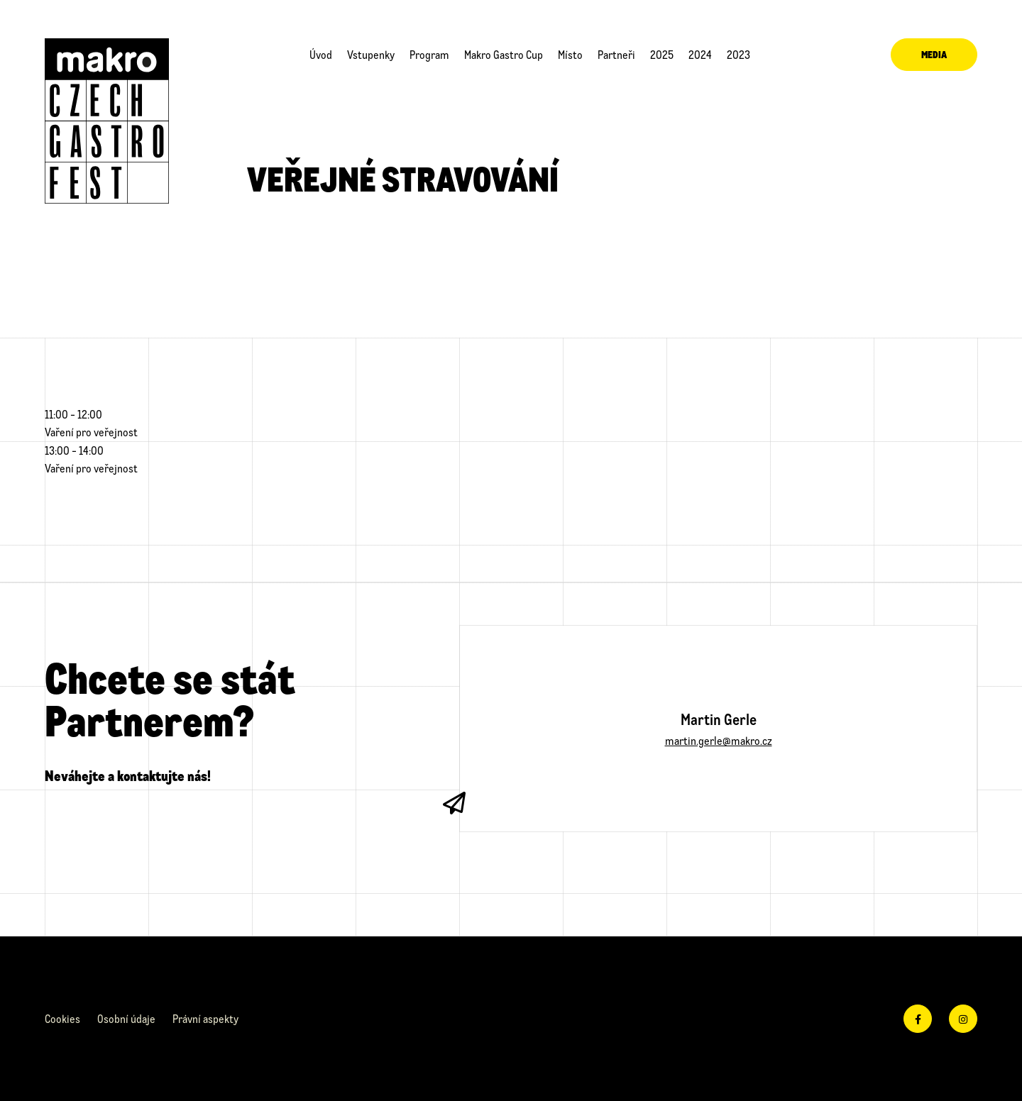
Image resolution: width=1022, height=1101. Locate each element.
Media (934, 54)
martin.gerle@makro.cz (718, 740)
